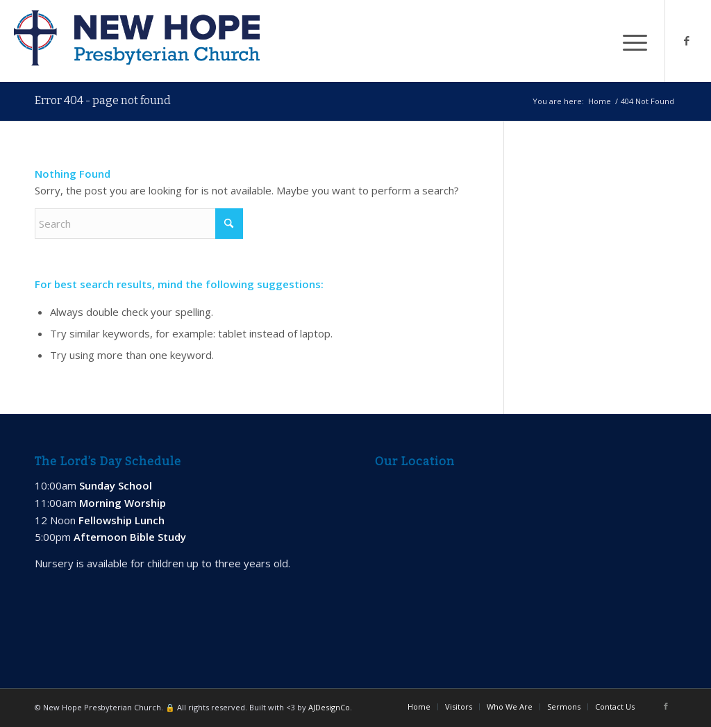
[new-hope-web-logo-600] (137, 41)
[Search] (139, 223)
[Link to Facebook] (686, 40)
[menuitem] (630, 41)
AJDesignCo (329, 707)
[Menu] (630, 41)
